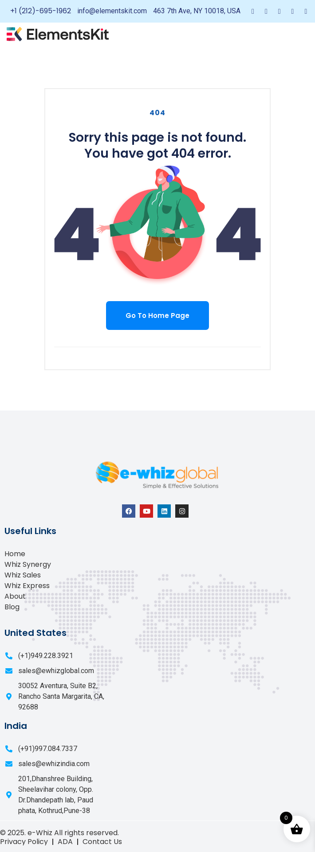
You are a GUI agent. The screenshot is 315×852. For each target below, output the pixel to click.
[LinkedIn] (279, 11)
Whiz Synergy (27, 564)
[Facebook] (253, 11)
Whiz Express (27, 586)
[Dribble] (292, 11)
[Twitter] (266, 11)
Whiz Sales (22, 575)
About (15, 596)
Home (14, 554)
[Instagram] (305, 11)
